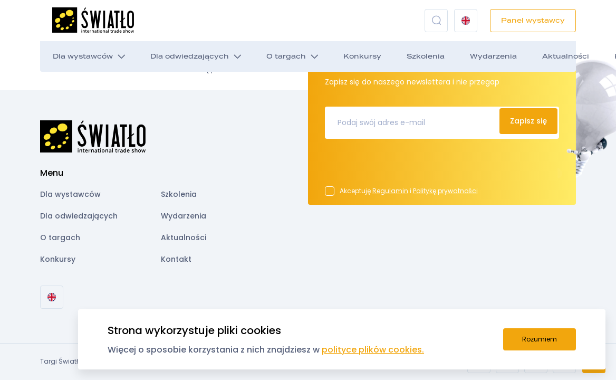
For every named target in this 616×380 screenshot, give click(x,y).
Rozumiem (539, 339)
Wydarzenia (493, 56)
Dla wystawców (83, 56)
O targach (286, 56)
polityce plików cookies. (373, 350)
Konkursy (362, 56)
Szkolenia (426, 56)
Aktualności (565, 56)
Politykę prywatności (445, 190)
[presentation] (405, 165)
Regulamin (390, 190)
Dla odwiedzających (189, 56)
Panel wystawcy (533, 20)
